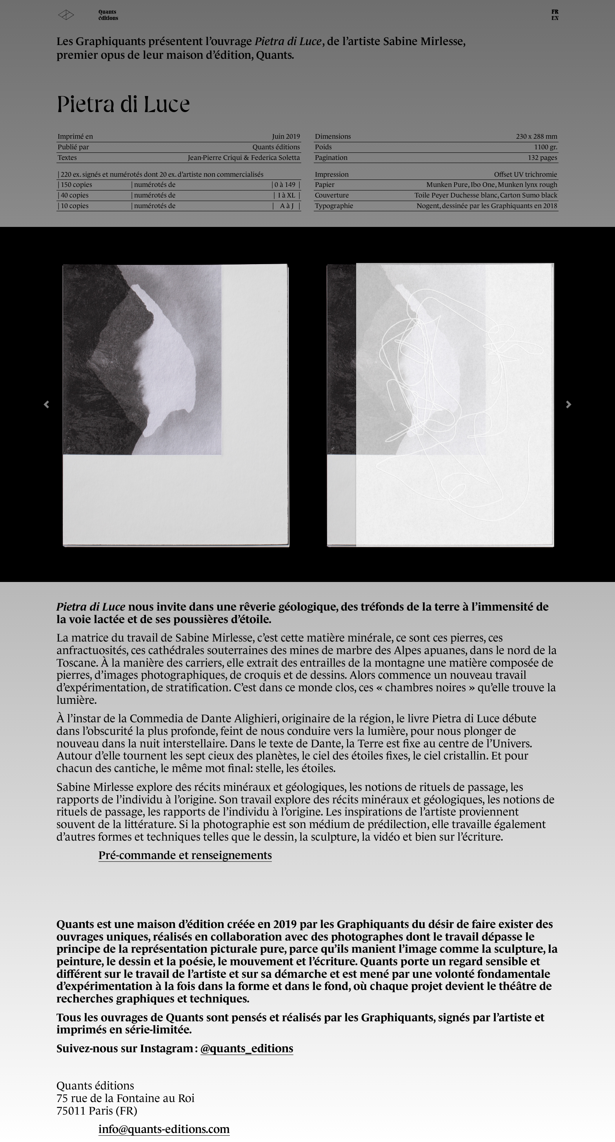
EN (555, 18)
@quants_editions (246, 1048)
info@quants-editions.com (164, 1129)
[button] (46, 404)
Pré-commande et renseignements (185, 855)
